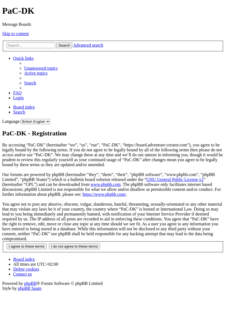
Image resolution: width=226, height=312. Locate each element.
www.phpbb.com (106, 184)
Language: (11, 121)
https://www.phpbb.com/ (104, 194)
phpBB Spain (29, 288)
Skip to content (15, 33)
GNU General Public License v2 (174, 179)
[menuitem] (41, 68)
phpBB (30, 283)
